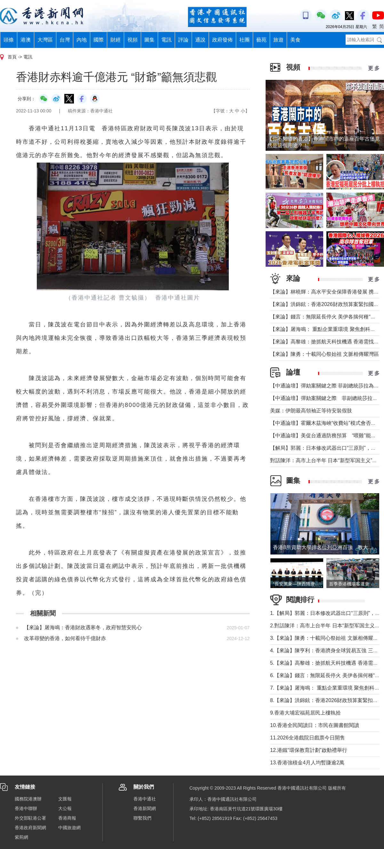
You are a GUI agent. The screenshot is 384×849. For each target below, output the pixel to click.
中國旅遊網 (69, 827)
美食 (295, 39)
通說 (200, 39)
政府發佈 (222, 39)
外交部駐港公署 (30, 818)
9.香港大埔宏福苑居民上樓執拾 (305, 712)
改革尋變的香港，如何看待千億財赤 (65, 638)
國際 (98, 39)
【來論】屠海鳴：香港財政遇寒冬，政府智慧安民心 (83, 627)
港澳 (25, 39)
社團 (244, 39)
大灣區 (45, 39)
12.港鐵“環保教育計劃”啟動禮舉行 (308, 750)
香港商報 (67, 818)
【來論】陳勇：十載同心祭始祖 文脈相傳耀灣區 (324, 354)
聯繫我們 (142, 818)
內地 (81, 39)
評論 (183, 39)
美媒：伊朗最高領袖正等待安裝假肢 (311, 410)
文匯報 (65, 798)
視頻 (132, 39)
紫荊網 (21, 837)
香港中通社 (144, 798)
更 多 (374, 68)
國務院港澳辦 (28, 798)
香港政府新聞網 (30, 827)
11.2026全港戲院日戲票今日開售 (307, 737)
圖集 (149, 39)
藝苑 (261, 39)
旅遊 (278, 39)
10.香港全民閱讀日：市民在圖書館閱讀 (314, 725)
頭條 (9, 39)
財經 (115, 39)
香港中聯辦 (26, 808)
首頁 (12, 56)
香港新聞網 (144, 808)
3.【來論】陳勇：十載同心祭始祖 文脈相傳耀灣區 (326, 638)
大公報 (65, 808)
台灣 (65, 39)
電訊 (166, 39)
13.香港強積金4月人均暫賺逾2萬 (307, 762)
